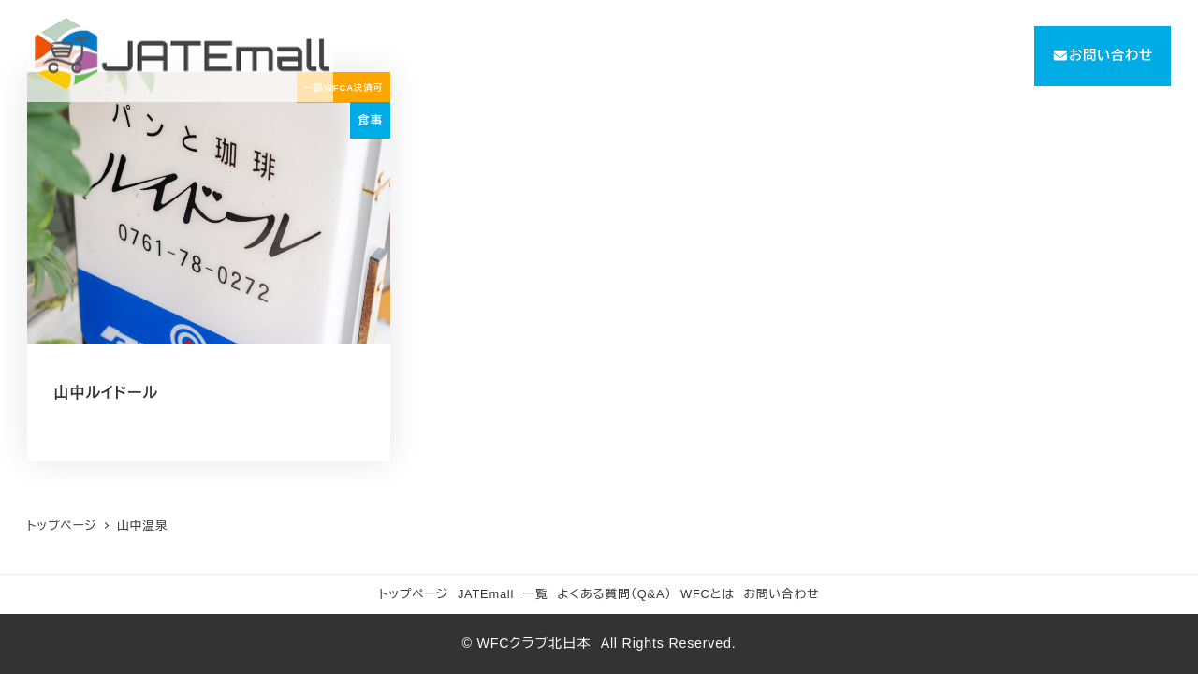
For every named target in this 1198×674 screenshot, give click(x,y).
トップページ (414, 594)
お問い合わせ (782, 594)
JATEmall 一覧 (503, 594)
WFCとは (707, 594)
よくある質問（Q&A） (614, 594)
